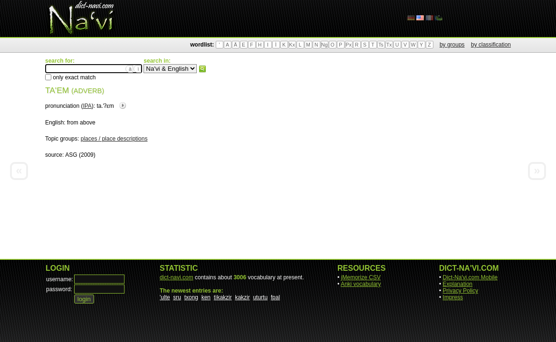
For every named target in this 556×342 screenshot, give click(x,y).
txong (191, 297)
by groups (452, 44)
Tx (389, 45)
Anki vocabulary (361, 284)
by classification (491, 44)
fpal (275, 297)
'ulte (165, 297)
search (202, 69)
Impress (453, 297)
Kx (292, 45)
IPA (87, 106)
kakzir (242, 297)
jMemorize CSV (361, 277)
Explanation (458, 284)
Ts (380, 45)
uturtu (260, 297)
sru (177, 297)
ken (206, 297)
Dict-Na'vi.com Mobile (470, 277)
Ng (324, 45)
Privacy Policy (461, 290)
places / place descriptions (114, 138)
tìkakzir (223, 297)
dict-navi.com (176, 277)
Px (348, 45)
